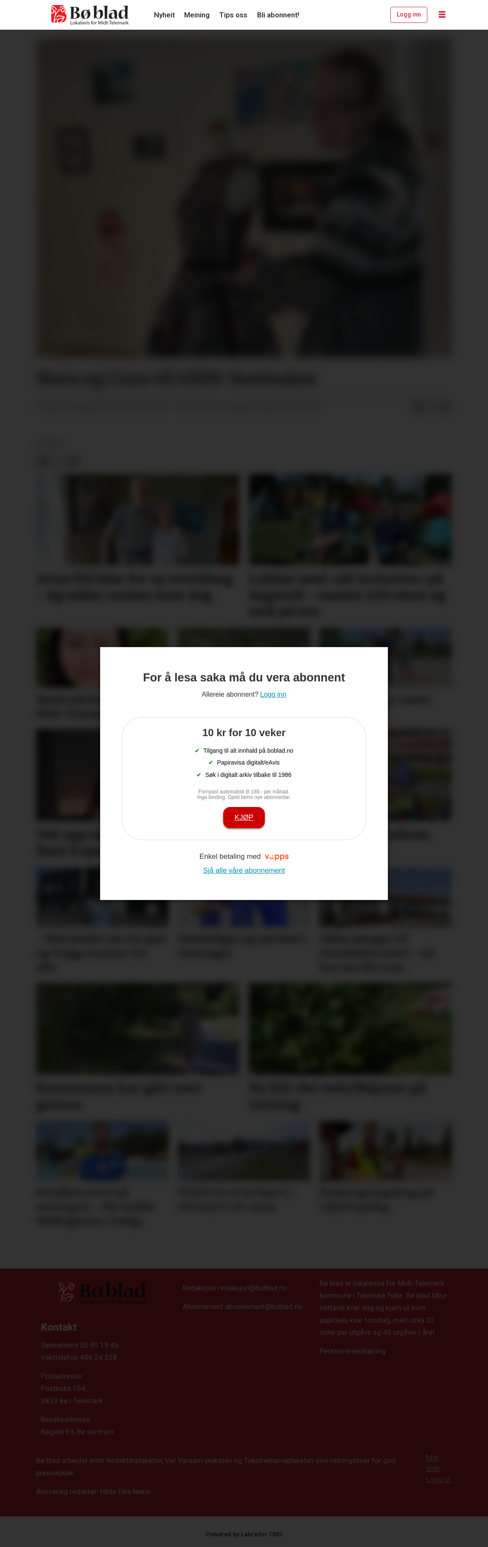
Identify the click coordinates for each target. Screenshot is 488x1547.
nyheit (51, 443)
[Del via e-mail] (444, 407)
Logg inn (409, 14)
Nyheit (164, 15)
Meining (197, 15)
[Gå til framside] (90, 14)
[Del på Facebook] (417, 407)
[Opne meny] (442, 14)
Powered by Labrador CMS (244, 1534)
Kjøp (244, 817)
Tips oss (233, 15)
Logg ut (438, 1479)
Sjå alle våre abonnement (244, 870)
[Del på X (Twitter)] (431, 407)
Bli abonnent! (278, 15)
